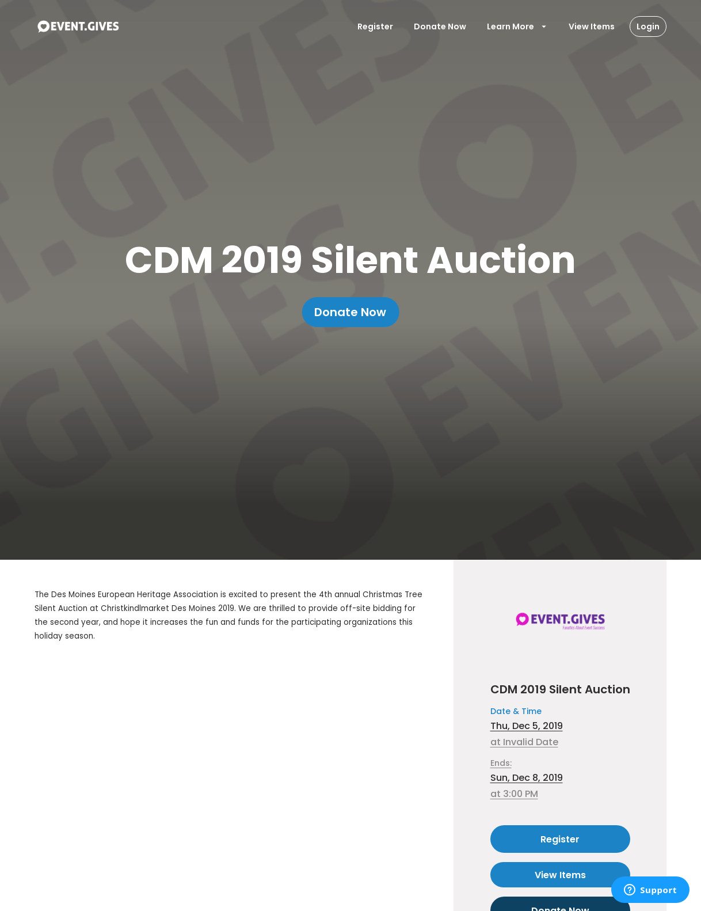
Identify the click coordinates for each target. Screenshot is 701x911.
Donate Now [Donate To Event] (440, 26)
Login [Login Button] (648, 26)
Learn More (517, 26)
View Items (591, 26)
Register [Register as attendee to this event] (560, 839)
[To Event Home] (78, 26)
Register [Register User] (375, 26)
